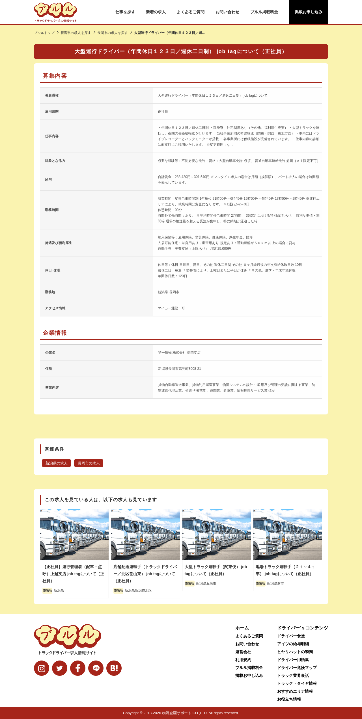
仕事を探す (125, 12)
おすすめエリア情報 (295, 691)
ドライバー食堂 (291, 636)
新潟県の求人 (57, 463)
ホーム (242, 627)
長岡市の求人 (89, 463)
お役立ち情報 (289, 699)
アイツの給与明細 (293, 644)
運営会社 (243, 652)
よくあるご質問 (190, 12)
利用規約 (243, 659)
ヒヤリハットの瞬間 (295, 652)
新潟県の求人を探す (76, 33)
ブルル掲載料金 (264, 12)
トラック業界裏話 (293, 675)
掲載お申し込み (308, 12)
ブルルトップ (44, 33)
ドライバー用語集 (293, 659)
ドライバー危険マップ (297, 667)
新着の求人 (156, 12)
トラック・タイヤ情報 (297, 683)
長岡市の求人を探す (112, 33)
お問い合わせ (227, 12)
